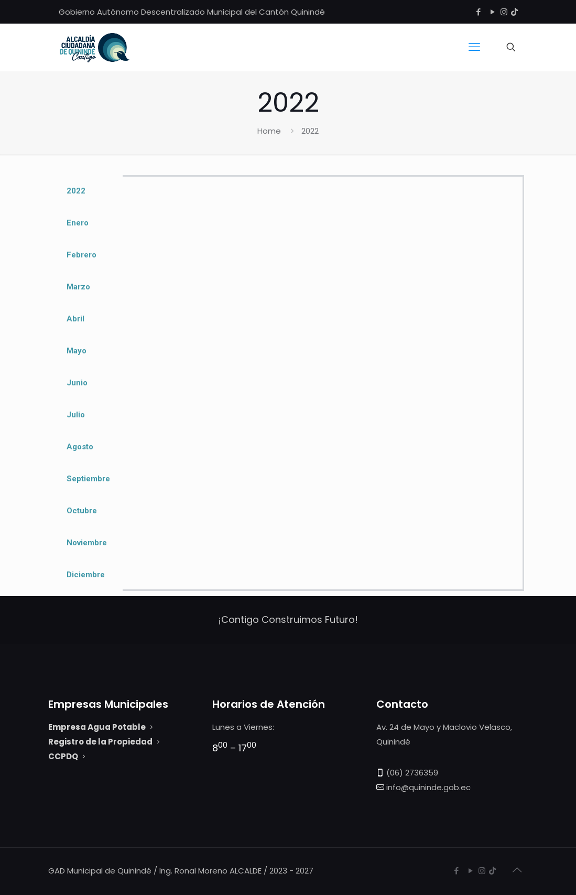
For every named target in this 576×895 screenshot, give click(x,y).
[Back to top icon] (517, 870)
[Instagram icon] (504, 11)
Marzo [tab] (78, 287)
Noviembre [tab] (87, 542)
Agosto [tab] (80, 446)
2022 (310, 130)
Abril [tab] (75, 319)
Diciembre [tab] (86, 574)
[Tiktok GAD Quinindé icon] (514, 11)
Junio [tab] (77, 382)
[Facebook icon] (479, 11)
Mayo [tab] (76, 350)
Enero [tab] (78, 223)
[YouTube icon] (493, 11)
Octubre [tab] (82, 510)
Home (269, 130)
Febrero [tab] (81, 255)
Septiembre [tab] (88, 478)
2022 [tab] (76, 191)
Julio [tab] (76, 414)
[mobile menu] (474, 47)
